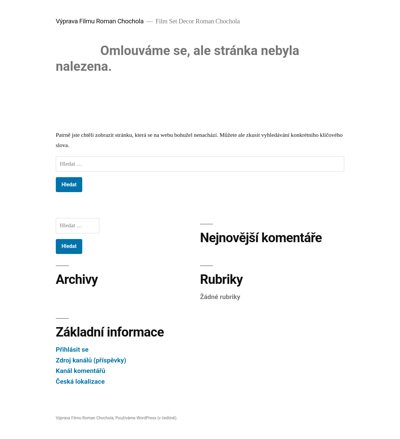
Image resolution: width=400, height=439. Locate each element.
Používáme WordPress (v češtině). (146, 417)
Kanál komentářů (80, 371)
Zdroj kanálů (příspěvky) (91, 360)
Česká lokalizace (80, 381)
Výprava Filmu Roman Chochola (100, 21)
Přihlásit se (72, 349)
